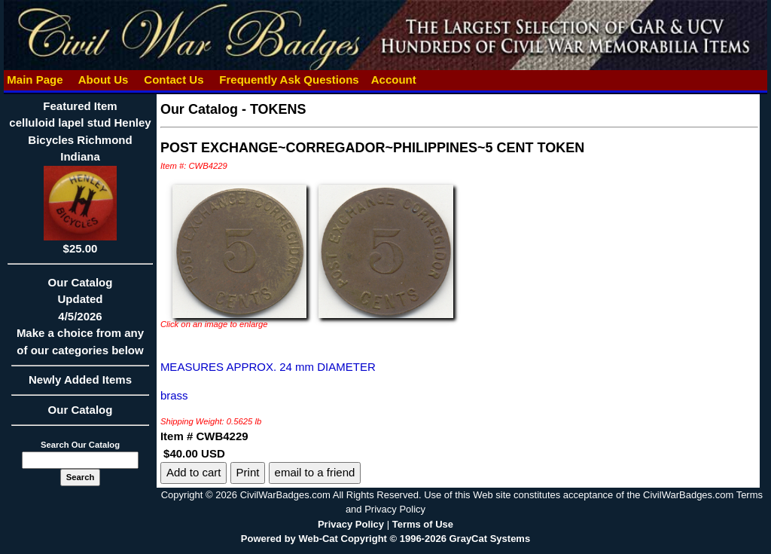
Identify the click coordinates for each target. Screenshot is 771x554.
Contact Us (174, 79)
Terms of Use (422, 524)
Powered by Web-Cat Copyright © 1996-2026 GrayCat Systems (385, 538)
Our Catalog (80, 409)
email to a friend (315, 472)
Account (393, 79)
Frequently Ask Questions (289, 79)
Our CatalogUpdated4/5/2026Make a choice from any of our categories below (80, 321)
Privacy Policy (351, 524)
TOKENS (278, 109)
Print (248, 472)
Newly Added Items (80, 384)
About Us (103, 79)
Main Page (35, 79)
